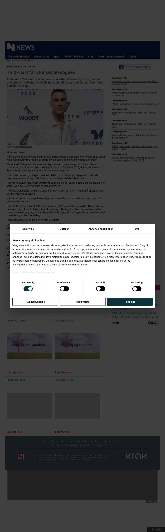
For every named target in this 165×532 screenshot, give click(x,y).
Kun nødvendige (35, 301)
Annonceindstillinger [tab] (100, 228)
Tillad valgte (82, 301)
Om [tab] (137, 228)
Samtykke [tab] (28, 228)
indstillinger (143, 256)
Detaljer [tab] (64, 228)
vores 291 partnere (30, 245)
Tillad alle (129, 301)
